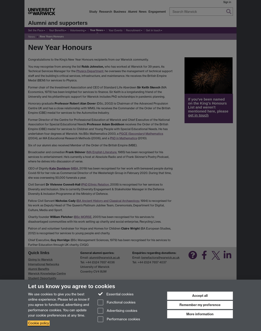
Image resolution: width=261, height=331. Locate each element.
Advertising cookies (117, 311)
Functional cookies (117, 302)
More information (200, 314)
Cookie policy (38, 323)
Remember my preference (200, 305)
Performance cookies (119, 319)
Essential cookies (116, 294)
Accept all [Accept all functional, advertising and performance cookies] (200, 296)
